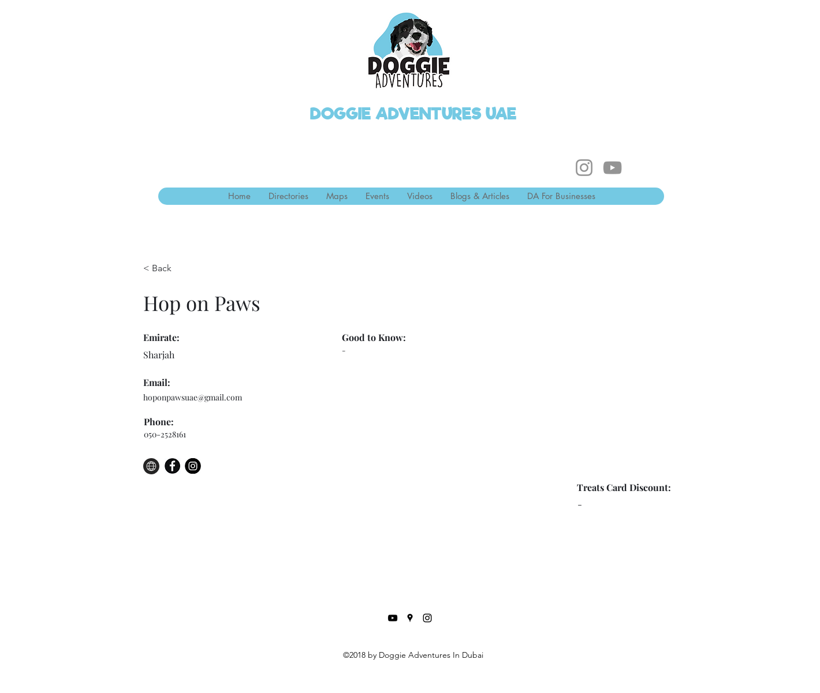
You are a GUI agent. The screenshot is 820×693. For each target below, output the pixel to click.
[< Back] (166, 268)
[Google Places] (410, 618)
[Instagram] (584, 167)
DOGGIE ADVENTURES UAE (413, 113)
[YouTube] (612, 167)
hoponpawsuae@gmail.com (192, 397)
